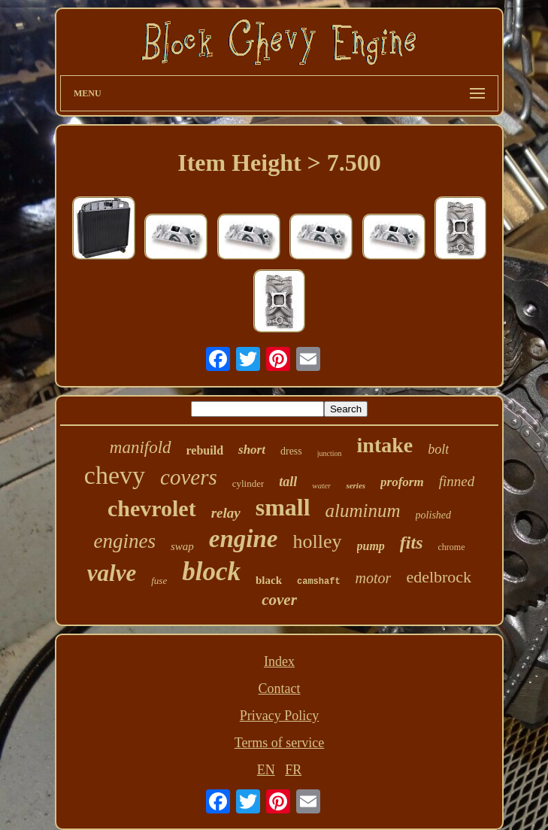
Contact (280, 688)
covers (188, 477)
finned (457, 481)
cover (279, 600)
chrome (451, 547)
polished (433, 515)
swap (182, 546)
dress (291, 451)
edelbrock (438, 576)
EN (266, 769)
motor (374, 578)
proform (402, 482)
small (283, 507)
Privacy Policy (279, 715)
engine (243, 538)
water (321, 485)
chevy (114, 475)
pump (371, 546)
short (251, 449)
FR (293, 769)
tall (288, 481)
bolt (438, 449)
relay (226, 513)
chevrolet (151, 508)
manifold (140, 447)
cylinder (248, 483)
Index (279, 661)
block (211, 571)
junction (329, 453)
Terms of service (280, 742)
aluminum (363, 510)
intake (385, 445)
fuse (159, 580)
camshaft (319, 581)
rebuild (205, 450)
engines (125, 541)
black (269, 580)
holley (317, 541)
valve (111, 573)
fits (411, 542)
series (355, 485)
